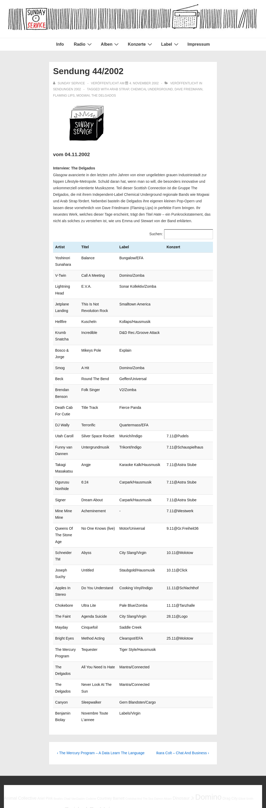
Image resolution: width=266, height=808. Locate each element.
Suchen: (156, 234)
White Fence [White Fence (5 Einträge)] (70, 753)
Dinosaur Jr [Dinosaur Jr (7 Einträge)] (183, 719)
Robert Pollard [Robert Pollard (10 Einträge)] (119, 742)
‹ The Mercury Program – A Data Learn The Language (100, 674)
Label (170, 44)
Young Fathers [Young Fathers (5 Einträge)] (172, 753)
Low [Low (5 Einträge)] (155, 732)
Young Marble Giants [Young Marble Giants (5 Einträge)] (195, 753)
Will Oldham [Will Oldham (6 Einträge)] (88, 753)
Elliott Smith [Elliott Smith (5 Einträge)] (246, 719)
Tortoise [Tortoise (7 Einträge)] (38, 753)
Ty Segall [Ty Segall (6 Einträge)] (53, 753)
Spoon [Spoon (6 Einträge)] (211, 743)
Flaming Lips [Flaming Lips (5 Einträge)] (12, 732)
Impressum (199, 44)
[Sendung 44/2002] (144, 83)
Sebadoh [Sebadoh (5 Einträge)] (162, 743)
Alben (110, 44)
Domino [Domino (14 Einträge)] (208, 717)
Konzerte (140, 44)
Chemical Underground (152, 89)
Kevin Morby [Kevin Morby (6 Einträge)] (141, 732)
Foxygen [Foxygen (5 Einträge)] (26, 732)
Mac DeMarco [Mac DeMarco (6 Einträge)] (169, 732)
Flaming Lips (64, 95)
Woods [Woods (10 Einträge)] (108, 752)
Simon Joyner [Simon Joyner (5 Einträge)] (177, 743)
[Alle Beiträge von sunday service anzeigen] (69, 83)
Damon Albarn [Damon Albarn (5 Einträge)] (163, 719)
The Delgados (103, 95)
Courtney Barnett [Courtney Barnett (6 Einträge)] (110, 719)
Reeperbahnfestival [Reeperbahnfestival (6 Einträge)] (59, 743)
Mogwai (83, 95)
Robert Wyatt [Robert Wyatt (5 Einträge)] (147, 743)
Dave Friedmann (188, 89)
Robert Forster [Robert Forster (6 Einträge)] (88, 743)
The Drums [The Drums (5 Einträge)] (240, 743)
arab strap (119, 89)
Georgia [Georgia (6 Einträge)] (56, 732)
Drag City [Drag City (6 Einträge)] (230, 719)
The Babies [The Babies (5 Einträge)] (225, 743)
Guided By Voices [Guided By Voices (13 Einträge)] (92, 731)
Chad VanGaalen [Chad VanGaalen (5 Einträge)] (74, 719)
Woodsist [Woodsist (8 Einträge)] (128, 753)
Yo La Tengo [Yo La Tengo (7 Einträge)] (151, 753)
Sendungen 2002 (67, 89)
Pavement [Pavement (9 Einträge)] (30, 742)
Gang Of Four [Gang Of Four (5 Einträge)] (40, 732)
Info (60, 44)
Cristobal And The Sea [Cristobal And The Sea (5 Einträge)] (139, 719)
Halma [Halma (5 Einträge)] (126, 732)
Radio (83, 44)
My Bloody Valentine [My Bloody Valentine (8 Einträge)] (221, 731)
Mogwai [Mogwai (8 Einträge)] (190, 731)
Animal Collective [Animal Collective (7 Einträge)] (20, 719)
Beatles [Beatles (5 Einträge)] (58, 719)
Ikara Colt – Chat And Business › (182, 674)
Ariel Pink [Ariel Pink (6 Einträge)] (45, 719)
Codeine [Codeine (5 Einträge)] (91, 719)
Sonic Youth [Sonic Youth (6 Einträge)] (196, 743)
